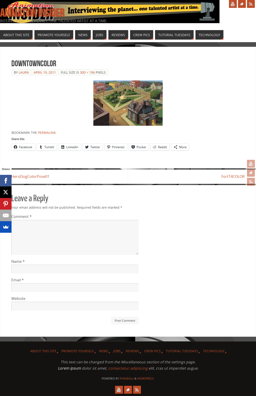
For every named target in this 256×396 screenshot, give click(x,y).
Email (17, 280)
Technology (214, 351)
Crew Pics (152, 351)
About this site (43, 351)
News (103, 351)
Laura (24, 72)
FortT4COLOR (233, 176)
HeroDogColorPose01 (30, 176)
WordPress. (145, 378)
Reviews (132, 351)
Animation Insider (32, 13)
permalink (47, 132)
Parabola (127, 378)
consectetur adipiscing (128, 368)
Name (18, 261)
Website (18, 298)
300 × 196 (87, 72)
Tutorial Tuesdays (182, 351)
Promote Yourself (77, 351)
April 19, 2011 (45, 72)
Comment (21, 216)
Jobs (117, 351)
